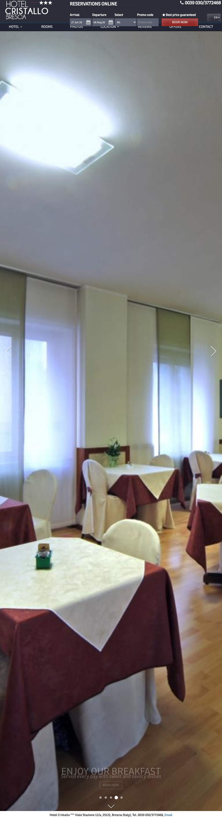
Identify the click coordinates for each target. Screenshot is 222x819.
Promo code (145, 15)
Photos (76, 27)
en (214, 17)
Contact (206, 27)
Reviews (145, 27)
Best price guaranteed (179, 15)
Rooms (46, 27)
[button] (16, 394)
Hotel (16, 27)
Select (119, 15)
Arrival (74, 15)
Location (110, 27)
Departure (99, 15)
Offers (175, 27)
